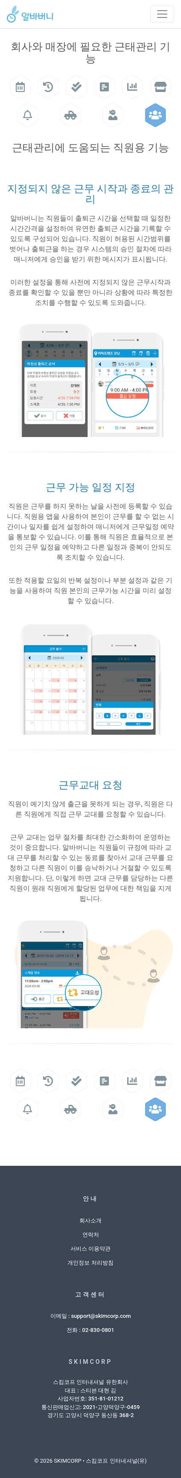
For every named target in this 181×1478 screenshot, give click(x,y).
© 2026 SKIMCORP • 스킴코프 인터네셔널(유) (90, 1461)
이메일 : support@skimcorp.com (90, 1316)
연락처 (90, 1234)
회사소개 (90, 1220)
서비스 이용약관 (90, 1248)
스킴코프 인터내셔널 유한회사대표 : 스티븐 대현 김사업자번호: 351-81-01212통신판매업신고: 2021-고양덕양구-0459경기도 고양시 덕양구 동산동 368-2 (90, 1398)
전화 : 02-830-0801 (90, 1330)
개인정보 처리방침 (90, 1262)
